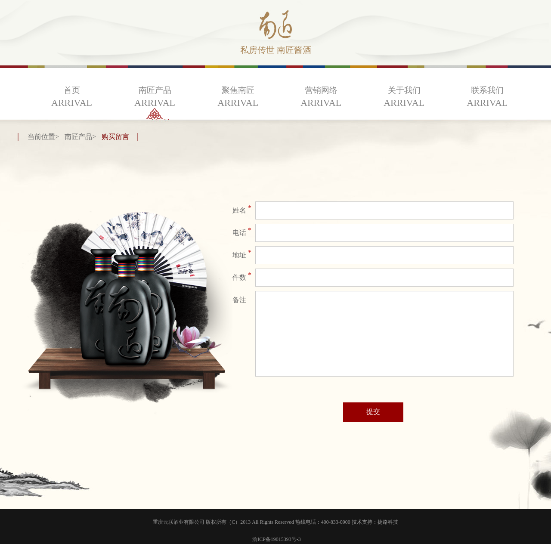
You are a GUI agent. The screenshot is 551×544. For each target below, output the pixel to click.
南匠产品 (154, 97)
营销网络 (320, 97)
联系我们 (487, 97)
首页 (71, 97)
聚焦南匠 (237, 97)
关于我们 (404, 97)
